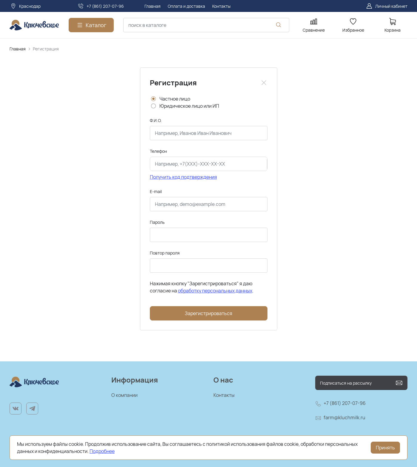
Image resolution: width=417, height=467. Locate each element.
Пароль (157, 222)
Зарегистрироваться (208, 313)
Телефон (158, 151)
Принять (385, 447)
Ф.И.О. (156, 120)
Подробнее (102, 451)
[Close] (263, 82)
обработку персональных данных (215, 290)
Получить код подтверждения (183, 177)
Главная (18, 49)
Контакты (224, 395)
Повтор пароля (165, 253)
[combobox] (206, 25)
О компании (124, 395)
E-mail (156, 191)
